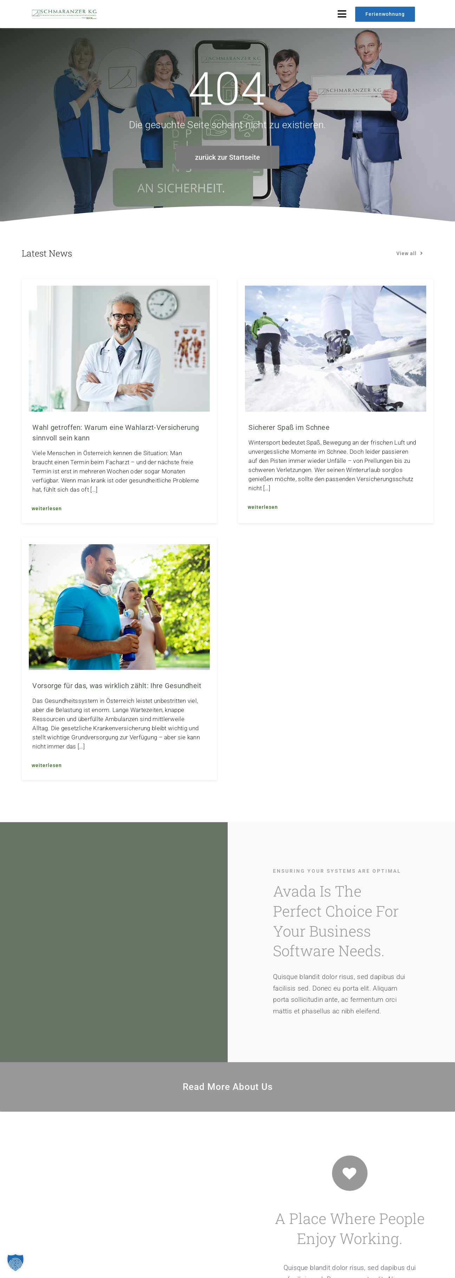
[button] (15, 1262)
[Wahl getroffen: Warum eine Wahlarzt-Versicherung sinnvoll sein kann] (119, 291)
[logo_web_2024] (65, 12)
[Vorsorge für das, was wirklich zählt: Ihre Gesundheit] (119, 550)
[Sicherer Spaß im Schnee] (335, 291)
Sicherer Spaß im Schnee (289, 427)
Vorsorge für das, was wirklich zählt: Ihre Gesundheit (116, 685)
